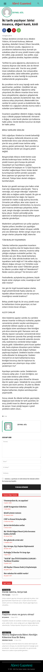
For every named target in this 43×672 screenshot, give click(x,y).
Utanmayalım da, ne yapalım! (16, 500)
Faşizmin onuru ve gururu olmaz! (18, 614)
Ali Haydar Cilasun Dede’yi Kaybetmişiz (20, 567)
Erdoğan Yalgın (6, 632)
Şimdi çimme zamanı (12, 513)
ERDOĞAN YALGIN (7, 640)
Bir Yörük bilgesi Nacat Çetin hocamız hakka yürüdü (19, 532)
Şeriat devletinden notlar (14, 525)
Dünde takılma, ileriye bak (14, 592)
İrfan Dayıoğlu (6, 589)
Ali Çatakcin (6, 612)
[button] (38, 3)
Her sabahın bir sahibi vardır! (16, 573)
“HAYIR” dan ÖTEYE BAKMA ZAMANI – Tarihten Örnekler (20, 559)
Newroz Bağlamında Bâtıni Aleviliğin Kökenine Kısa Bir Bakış (19, 636)
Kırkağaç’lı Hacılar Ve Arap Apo (17, 552)
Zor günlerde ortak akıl (13, 540)
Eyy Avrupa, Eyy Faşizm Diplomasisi (19, 546)
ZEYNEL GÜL (18, 12)
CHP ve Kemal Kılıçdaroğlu (15, 519)
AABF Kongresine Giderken (15, 506)
